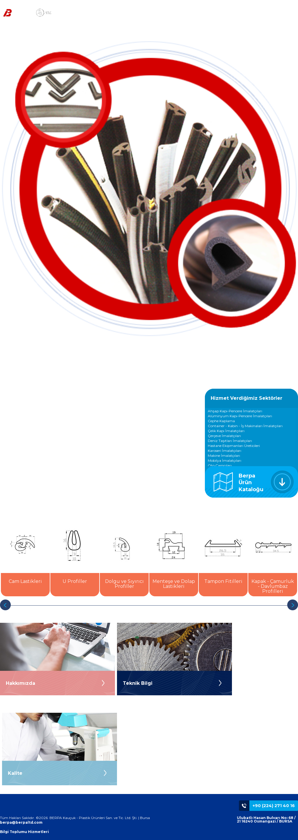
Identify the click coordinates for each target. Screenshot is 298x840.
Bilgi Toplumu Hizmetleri (24, 832)
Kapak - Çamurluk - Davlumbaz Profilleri (272, 586)
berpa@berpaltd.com (21, 822)
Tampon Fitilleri (223, 581)
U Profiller (75, 581)
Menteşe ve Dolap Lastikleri (173, 584)
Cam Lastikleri (25, 581)
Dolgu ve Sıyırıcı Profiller (124, 584)
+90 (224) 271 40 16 (274, 805)
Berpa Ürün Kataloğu (251, 482)
